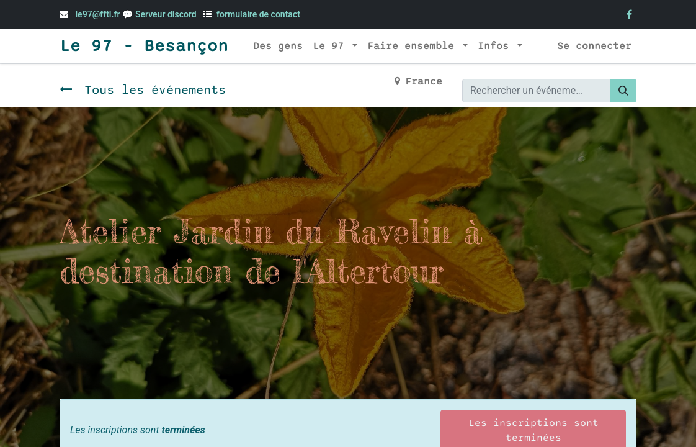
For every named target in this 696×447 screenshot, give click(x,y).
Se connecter (594, 46)
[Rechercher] (623, 90)
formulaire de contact (258, 14)
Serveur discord (167, 14)
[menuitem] (278, 46)
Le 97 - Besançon (144, 46)
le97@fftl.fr (97, 14)
